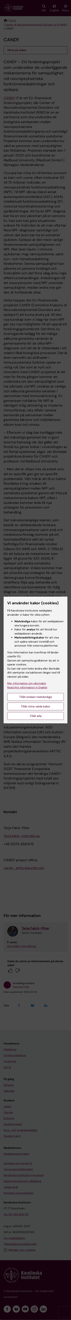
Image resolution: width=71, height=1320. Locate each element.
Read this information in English (27, 687)
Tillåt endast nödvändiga (35, 697)
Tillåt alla (36, 716)
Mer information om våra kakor (26, 683)
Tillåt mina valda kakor (35, 706)
